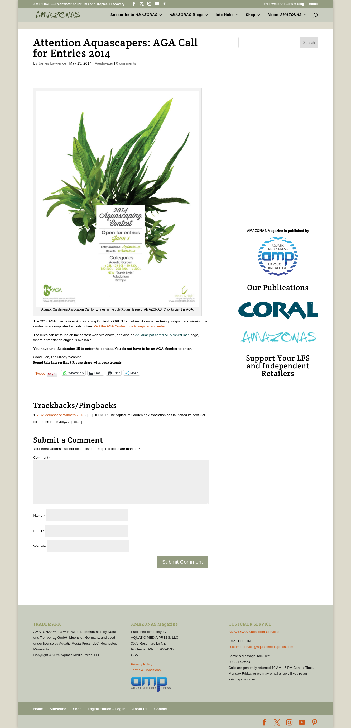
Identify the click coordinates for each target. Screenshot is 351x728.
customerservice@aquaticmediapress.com (261, 647)
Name (39, 516)
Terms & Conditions (146, 670)
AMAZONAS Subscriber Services (254, 632)
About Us (139, 709)
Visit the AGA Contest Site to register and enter (129, 326)
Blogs (187, 15)
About (284, 15)
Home (313, 4)
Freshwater (104, 63)
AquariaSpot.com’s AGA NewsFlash (162, 335)
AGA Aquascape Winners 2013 (60, 415)
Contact (160, 709)
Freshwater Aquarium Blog (284, 4)
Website (39, 546)
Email (38, 531)
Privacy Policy (141, 664)
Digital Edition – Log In (107, 709)
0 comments (126, 63)
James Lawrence (52, 63)
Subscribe (58, 709)
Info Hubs (225, 15)
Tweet (40, 373)
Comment (41, 457)
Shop (251, 15)
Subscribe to (133, 15)
